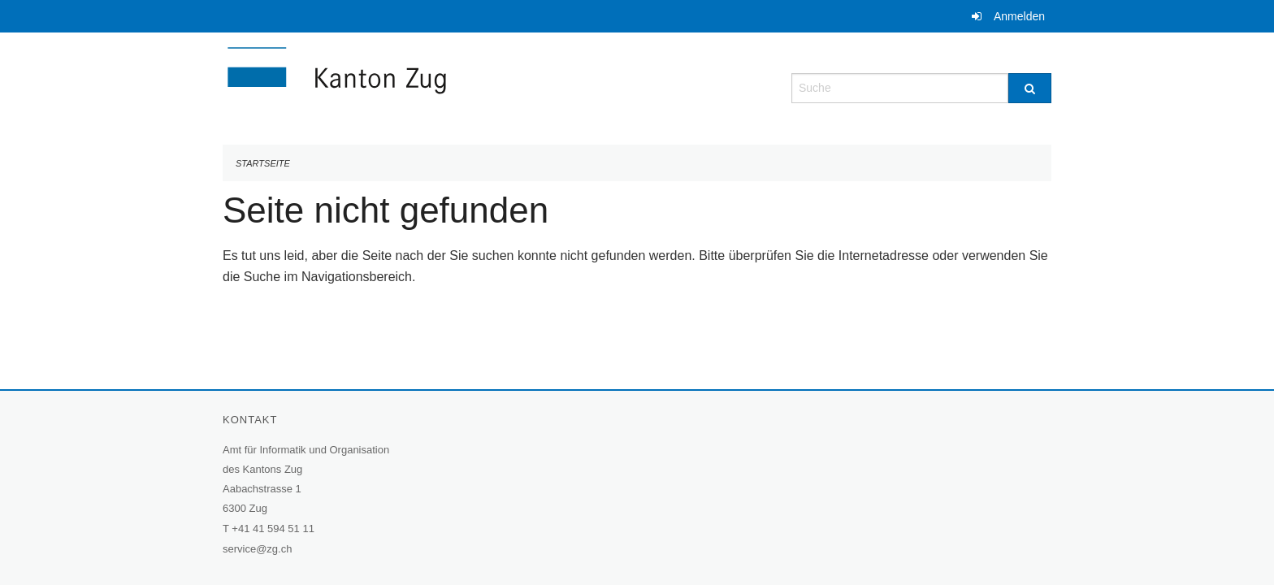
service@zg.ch (257, 549)
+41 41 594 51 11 (273, 528)
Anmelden (1019, 16)
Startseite (263, 163)
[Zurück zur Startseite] (434, 86)
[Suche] (1029, 88)
